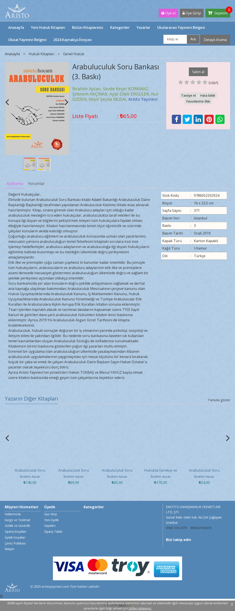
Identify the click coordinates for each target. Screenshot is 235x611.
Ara (193, 39)
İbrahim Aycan (30, 476)
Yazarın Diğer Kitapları (31, 398)
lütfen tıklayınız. (140, 608)
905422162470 (200, 528)
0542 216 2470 (176, 528)
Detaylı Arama (215, 39)
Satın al (198, 71)
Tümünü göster (219, 400)
